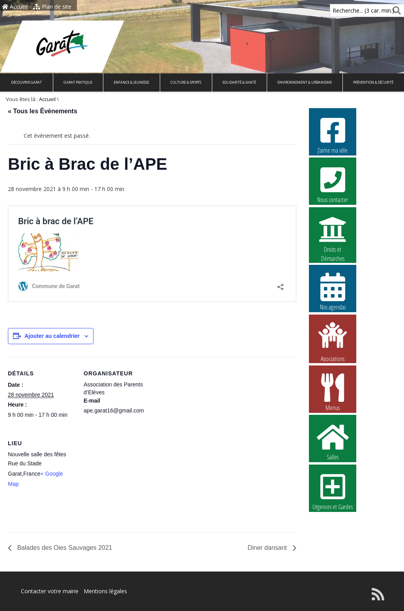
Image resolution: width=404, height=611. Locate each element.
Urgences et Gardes (332, 491)
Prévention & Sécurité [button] (373, 82)
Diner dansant (267, 547)
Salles (332, 441)
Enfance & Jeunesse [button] (131, 82)
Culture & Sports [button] (185, 82)
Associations (332, 341)
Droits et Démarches (332, 234)
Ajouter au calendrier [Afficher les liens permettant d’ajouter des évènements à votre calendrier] (52, 336)
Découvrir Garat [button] (26, 82)
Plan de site (52, 6)
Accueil (15, 6)
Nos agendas (332, 291)
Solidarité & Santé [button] (239, 82)
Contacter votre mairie (50, 591)
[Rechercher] (395, 10)
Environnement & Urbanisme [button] (304, 82)
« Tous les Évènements (42, 111)
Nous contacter (332, 184)
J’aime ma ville (332, 134)
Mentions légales (105, 591)
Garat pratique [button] (78, 82)
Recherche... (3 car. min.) (350, 10)
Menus (332, 392)
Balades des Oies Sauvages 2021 (63, 547)
